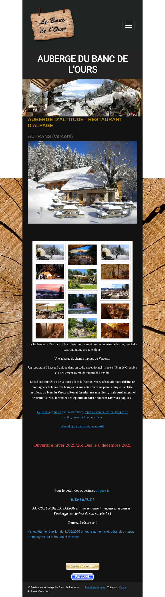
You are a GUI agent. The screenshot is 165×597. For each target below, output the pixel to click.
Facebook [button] (82, 576)
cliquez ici (103, 490)
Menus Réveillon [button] (82, 566)
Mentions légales (95, 587)
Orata (122, 587)
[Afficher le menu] (129, 25)
